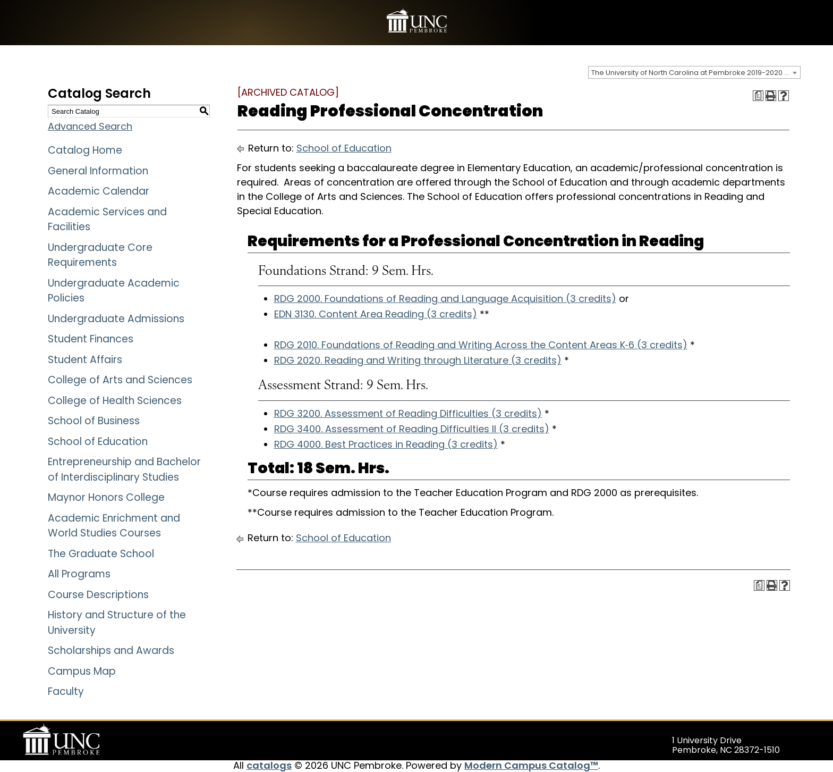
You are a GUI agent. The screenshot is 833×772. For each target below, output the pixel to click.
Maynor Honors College (106, 497)
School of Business (94, 421)
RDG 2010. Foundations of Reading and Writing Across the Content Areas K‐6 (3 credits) (480, 344)
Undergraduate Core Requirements (100, 255)
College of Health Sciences (115, 400)
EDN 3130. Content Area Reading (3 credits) (375, 314)
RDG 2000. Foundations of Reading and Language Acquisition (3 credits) (445, 298)
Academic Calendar (98, 191)
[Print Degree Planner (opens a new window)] (758, 95)
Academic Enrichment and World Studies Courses (114, 526)
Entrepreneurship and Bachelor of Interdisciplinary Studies (124, 469)
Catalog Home (85, 150)
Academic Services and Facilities (107, 219)
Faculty (66, 691)
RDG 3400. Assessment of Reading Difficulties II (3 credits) (411, 428)
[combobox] (694, 72)
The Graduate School (101, 554)
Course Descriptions (98, 595)
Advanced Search (90, 126)
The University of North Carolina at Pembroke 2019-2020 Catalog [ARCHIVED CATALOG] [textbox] (695, 73)
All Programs (79, 574)
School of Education (98, 441)
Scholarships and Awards (111, 650)
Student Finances (90, 339)
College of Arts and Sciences (120, 380)
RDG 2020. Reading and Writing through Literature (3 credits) (418, 360)
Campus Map (82, 671)
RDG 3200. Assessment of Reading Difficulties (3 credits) (408, 413)
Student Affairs (85, 360)
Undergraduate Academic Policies (114, 291)
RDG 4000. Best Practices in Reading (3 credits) (386, 444)
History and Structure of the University (117, 622)
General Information (98, 171)
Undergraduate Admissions (116, 319)
